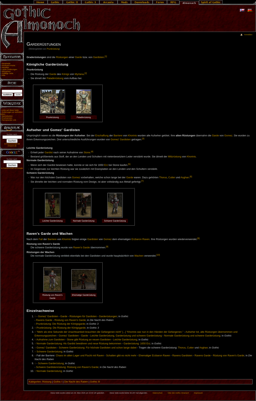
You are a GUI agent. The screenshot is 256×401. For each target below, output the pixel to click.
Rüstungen (62, 57)
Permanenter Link (9, 120)
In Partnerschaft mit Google (12, 168)
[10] (158, 255)
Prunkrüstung (53, 49)
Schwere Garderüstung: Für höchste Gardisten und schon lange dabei (97, 347)
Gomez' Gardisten (121, 139)
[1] (106, 56)
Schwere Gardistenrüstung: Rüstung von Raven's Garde (67, 367)
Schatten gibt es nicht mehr (121, 355)
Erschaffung (101, 135)
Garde (78, 57)
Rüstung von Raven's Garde (70, 320)
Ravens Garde (44, 320)
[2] (86, 73)
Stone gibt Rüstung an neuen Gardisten (89, 339)
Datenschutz (158, 393)
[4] (92, 151)
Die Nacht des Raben (76, 381)
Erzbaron (136, 239)
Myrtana (79, 74)
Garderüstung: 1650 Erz (137, 343)
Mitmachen (6, 71)
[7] (142, 181)
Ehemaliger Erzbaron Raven (154, 355)
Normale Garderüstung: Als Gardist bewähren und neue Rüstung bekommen (78, 343)
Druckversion (7, 118)
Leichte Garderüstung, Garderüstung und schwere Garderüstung (126, 335)
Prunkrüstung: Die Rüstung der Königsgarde (60, 323)
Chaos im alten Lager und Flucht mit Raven (80, 355)
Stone (87, 152)
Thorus (163, 177)
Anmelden (248, 35)
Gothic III (95, 381)
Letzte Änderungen (9, 69)
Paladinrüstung (55, 78)
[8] (198, 238)
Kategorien (35, 381)
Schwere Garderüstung (49, 351)
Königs (65, 74)
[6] (191, 176)
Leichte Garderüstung (125, 339)
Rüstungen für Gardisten (83, 316)
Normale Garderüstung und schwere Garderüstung (192, 335)
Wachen (138, 255)
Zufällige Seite (7, 73)
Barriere (118, 135)
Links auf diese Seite (10, 110)
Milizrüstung (174, 156)
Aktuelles (5, 67)
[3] (143, 138)
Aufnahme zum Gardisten (50, 339)
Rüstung (46, 381)
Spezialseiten (7, 116)
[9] (107, 246)
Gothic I (58, 381)
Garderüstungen (108, 316)
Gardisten (98, 57)
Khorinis (132, 135)
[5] (129, 164)
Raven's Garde (81, 247)
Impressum (198, 393)
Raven (146, 239)
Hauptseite (6, 64)
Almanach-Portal (8, 66)
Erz (106, 165)
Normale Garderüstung (49, 371)
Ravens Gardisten (182, 355)
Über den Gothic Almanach (178, 393)
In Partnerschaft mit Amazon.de (12, 145)
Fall (41, 239)
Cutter (171, 177)
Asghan (185, 177)
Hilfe (3, 75)
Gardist (49, 152)
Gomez (228, 135)
